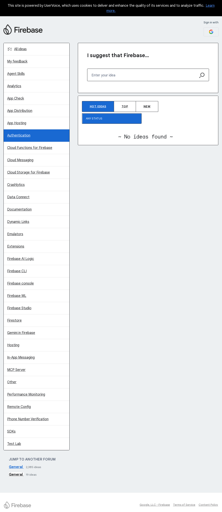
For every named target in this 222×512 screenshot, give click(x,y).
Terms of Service (184, 505)
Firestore (14, 320)
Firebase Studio (19, 308)
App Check (15, 98)
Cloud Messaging (20, 160)
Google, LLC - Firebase (155, 505)
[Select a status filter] (112, 119)
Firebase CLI (17, 271)
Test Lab (14, 444)
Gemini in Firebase (21, 333)
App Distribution (19, 111)
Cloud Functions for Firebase (29, 148)
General (16, 467)
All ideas (20, 49)
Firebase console (20, 283)
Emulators (15, 234)
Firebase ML (16, 296)
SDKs (11, 431)
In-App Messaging (21, 357)
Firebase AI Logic (20, 259)
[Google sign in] (211, 31)
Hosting (13, 345)
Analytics (14, 86)
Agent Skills (16, 74)
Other (11, 382)
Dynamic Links (18, 222)
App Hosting (16, 123)
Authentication (18, 135)
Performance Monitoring (26, 394)
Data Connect (18, 197)
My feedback (17, 61)
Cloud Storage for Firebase (28, 172)
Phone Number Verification (28, 419)
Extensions (15, 246)
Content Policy (208, 505)
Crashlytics (16, 185)
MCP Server (16, 370)
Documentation (19, 209)
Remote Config (19, 407)
